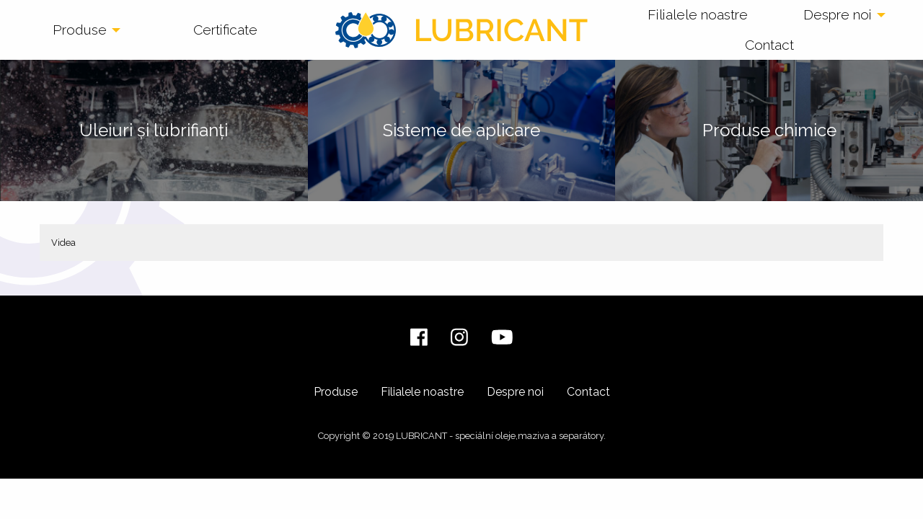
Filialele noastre (698, 14)
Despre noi (837, 14)
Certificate (225, 29)
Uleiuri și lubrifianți (153, 130)
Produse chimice (769, 130)
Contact (769, 45)
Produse (80, 29)
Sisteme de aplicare (461, 130)
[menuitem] (82, 30)
